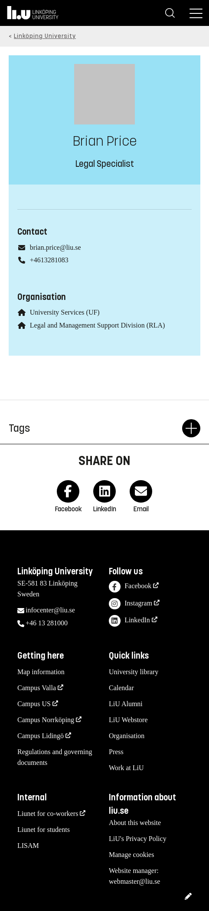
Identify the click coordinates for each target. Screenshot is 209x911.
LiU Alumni (126, 703)
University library (133, 671)
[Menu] (196, 13)
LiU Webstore (128, 719)
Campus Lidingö (40, 735)
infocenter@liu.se (50, 610)
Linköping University (45, 36)
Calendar (121, 687)
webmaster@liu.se (134, 881)
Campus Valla (36, 687)
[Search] (170, 13)
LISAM (28, 845)
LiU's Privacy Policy (138, 838)
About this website (135, 822)
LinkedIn (129, 621)
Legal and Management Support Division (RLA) (97, 325)
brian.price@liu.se (55, 247)
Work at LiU (126, 767)
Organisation (126, 735)
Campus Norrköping (45, 719)
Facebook (130, 586)
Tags (95, 428)
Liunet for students (43, 829)
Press (116, 751)
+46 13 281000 (47, 623)
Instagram (130, 604)
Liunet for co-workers (47, 813)
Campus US (34, 703)
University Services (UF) (65, 312)
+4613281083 (49, 260)
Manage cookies (131, 854)
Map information (41, 671)
